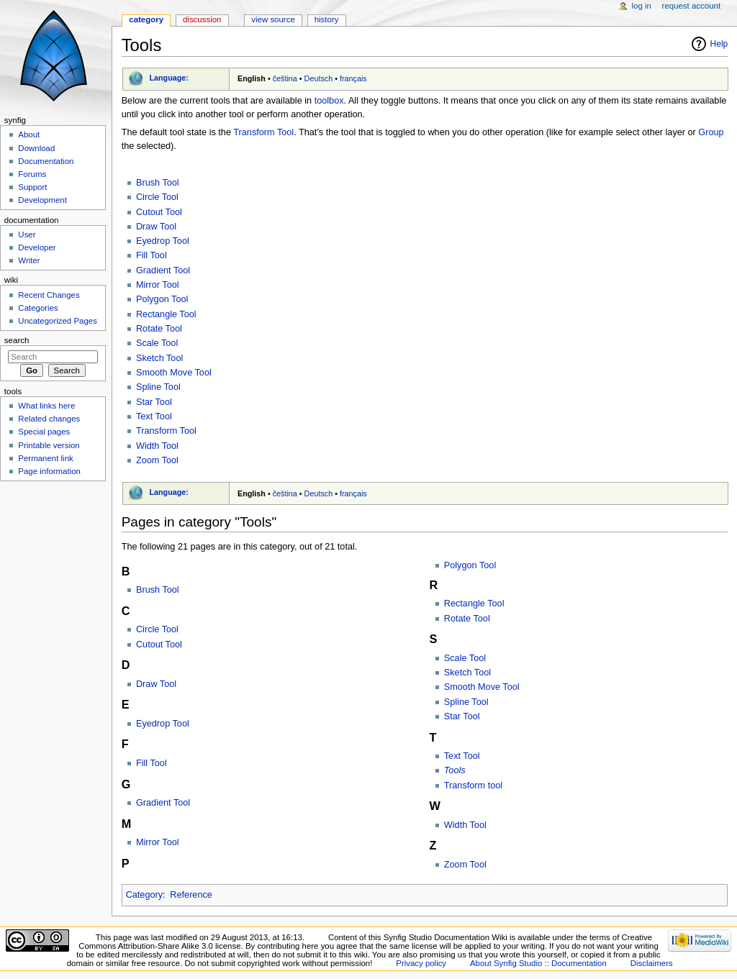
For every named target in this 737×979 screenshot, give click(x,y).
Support (32, 187)
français (353, 78)
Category (144, 895)
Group (710, 132)
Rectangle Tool (166, 314)
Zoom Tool (157, 460)
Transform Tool (263, 132)
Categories (38, 308)
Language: (169, 77)
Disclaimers (651, 963)
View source (272, 19)
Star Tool (154, 402)
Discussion (202, 19)
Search (17, 340)
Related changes (49, 418)
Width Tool (157, 446)
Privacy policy (421, 963)
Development (42, 200)
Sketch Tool (159, 358)
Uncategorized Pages (57, 321)
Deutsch (318, 78)
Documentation (45, 161)
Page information (49, 471)
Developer (36, 247)
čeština (285, 78)
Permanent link (45, 458)
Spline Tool (158, 387)
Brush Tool (157, 183)
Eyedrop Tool (162, 241)
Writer (29, 260)
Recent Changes (48, 295)
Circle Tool (157, 197)
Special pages (44, 431)
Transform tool (473, 785)
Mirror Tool (157, 285)
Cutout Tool (159, 212)
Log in (641, 5)
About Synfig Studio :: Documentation (538, 963)
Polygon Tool (162, 299)
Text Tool (154, 416)
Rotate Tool (159, 329)
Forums (32, 174)
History (327, 19)
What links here (46, 405)
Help (719, 44)
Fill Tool (151, 255)
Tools (455, 770)
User (26, 234)
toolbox (329, 101)
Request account (691, 5)
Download (36, 148)
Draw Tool (156, 227)
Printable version (48, 445)
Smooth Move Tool (174, 373)
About (29, 134)
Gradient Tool (163, 270)
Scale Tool (157, 343)
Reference (191, 895)
